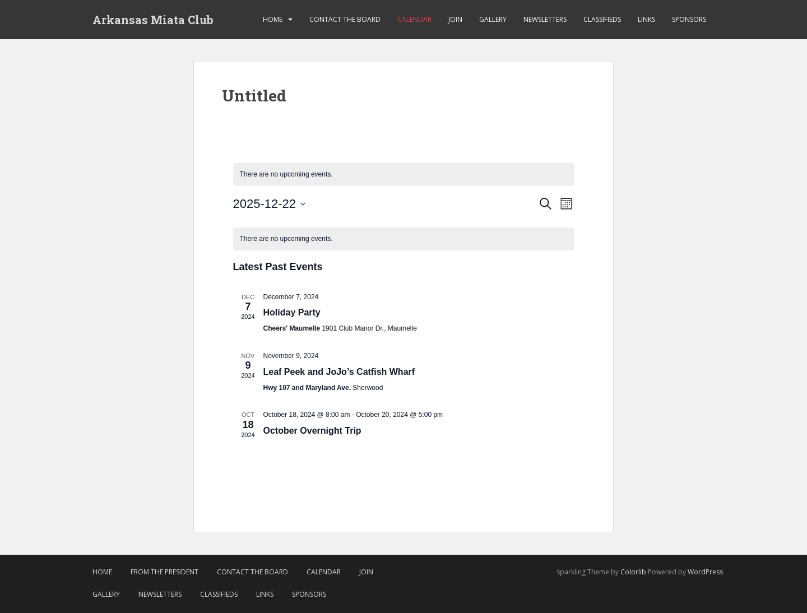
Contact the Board (345, 19)
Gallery (493, 19)
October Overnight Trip (312, 430)
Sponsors (689, 19)
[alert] (403, 174)
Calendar (414, 19)
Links (646, 19)
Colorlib (633, 572)
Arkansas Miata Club (153, 19)
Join (455, 19)
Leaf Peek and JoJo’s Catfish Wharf (339, 372)
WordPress (705, 572)
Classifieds (602, 19)
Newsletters (545, 19)
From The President (164, 572)
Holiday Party (292, 312)
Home (272, 19)
